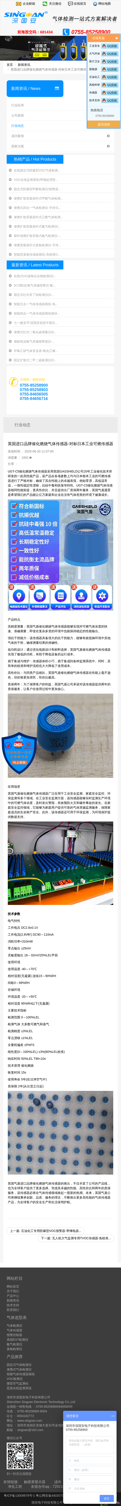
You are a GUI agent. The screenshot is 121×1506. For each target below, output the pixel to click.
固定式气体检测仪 (19, 1365)
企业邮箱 (29, 3)
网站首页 (13, 1286)
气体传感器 (14, 1330)
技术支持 (94, 100)
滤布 (57, 1482)
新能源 (93, 69)
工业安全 (94, 45)
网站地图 (104, 3)
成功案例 (60, 136)
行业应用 (60, 105)
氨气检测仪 (14, 1344)
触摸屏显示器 (34, 1482)
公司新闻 (60, 115)
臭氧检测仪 (14, 1349)
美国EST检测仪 (17, 1339)
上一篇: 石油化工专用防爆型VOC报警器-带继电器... (45, 1231)
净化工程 (15, 1486)
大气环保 (94, 53)
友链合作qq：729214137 (51, 1486)
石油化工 (94, 77)
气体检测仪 (14, 1325)
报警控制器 (14, 1335)
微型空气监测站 (17, 1383)
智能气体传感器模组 (21, 1374)
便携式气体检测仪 (19, 1369)
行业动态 (60, 125)
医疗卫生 (94, 61)
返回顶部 (104, 124)
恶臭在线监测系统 (19, 1388)
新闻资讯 (24, 65)
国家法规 (60, 146)
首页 (10, 65)
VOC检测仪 (15, 1379)
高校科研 (94, 84)
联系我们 (13, 1310)
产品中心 (13, 1296)
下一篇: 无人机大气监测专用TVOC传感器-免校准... (76, 1238)
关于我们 (13, 1291)
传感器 (93, 92)
